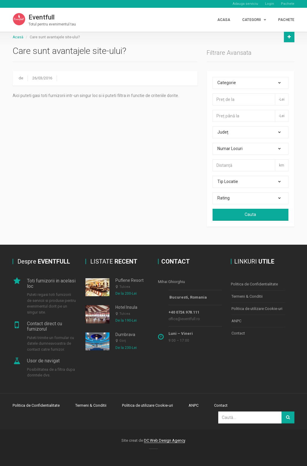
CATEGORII (251, 20)
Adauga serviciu (245, 4)
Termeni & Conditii (247, 296)
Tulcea (124, 287)
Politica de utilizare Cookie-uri (256, 308)
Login (269, 4)
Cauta (250, 214)
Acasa (224, 20)
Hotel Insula (126, 307)
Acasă (18, 37)
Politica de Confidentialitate (254, 284)
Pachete (287, 4)
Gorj (122, 341)
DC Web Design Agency (164, 440)
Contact (238, 333)
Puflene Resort (129, 280)
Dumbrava (125, 334)
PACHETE (286, 20)
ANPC (236, 321)
